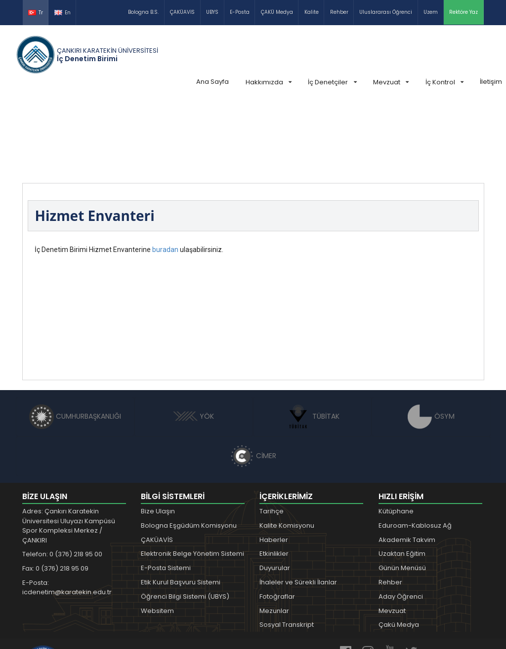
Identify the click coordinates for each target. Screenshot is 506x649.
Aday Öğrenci (401, 522)
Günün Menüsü (402, 494)
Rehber (339, 12)
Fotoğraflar (277, 522)
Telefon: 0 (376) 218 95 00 (62, 480)
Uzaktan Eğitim (402, 479)
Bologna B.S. (143, 12)
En (62, 12)
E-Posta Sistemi (166, 494)
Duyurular (274, 494)
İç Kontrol (444, 82)
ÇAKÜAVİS (182, 12)
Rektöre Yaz (463, 12)
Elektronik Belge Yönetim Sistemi (192, 479)
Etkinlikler (274, 479)
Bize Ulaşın (158, 437)
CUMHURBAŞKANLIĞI (75, 342)
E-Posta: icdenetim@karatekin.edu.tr (67, 513)
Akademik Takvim (407, 465)
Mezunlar (274, 536)
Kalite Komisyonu (286, 451)
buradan (165, 176)
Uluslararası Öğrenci (385, 12)
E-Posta (240, 12)
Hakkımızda (269, 82)
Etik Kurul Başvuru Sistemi (180, 508)
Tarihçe (271, 437)
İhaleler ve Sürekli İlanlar (298, 508)
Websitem (157, 536)
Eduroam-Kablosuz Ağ (415, 451)
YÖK (193, 342)
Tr (35, 12)
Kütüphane (396, 437)
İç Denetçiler (332, 82)
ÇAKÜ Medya (277, 12)
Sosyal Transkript (286, 550)
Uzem (430, 12)
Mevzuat (391, 82)
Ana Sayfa (212, 81)
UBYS (212, 12)
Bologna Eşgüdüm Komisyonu (189, 451)
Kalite (311, 12)
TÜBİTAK (312, 342)
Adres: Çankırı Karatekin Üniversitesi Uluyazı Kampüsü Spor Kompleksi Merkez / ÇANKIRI (68, 452)
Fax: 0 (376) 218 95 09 (55, 494)
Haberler (273, 465)
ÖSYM (431, 342)
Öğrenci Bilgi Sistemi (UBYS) (185, 522)
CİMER (253, 382)
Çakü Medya (399, 550)
